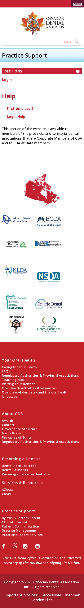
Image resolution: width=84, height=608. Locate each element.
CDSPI (6, 494)
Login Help (16, 116)
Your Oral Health (18, 360)
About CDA (12, 413)
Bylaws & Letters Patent (21, 518)
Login (7, 79)
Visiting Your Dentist (18, 384)
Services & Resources (22, 482)
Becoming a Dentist (21, 458)
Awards (8, 421)
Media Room (11, 433)
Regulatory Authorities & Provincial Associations (40, 375)
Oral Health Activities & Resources (29, 388)
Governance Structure (20, 429)
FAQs (6, 371)
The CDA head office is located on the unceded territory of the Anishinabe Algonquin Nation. (42, 560)
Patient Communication (20, 526)
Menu (77, 4)
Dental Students (15, 470)
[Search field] (38, 41)
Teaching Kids (13, 380)
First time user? (20, 108)
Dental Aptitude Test (19, 466)
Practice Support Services (22, 535)
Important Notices (20, 595)
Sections (42, 71)
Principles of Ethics (17, 437)
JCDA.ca (8, 490)
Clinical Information (17, 522)
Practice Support (18, 511)
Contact (8, 425)
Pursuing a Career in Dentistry (26, 474)
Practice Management (19, 530)
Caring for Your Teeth (19, 367)
